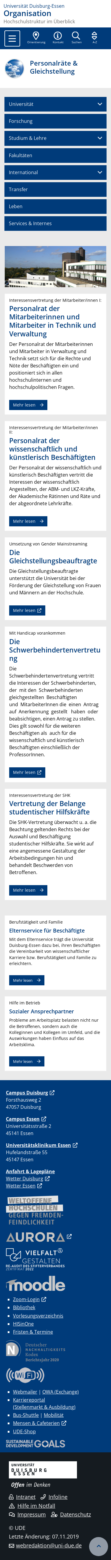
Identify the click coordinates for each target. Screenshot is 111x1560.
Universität (21, 104)
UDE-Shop (24, 1431)
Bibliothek (24, 1307)
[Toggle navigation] (12, 38)
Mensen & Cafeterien (36, 1423)
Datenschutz (71, 1514)
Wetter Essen (21, 1185)
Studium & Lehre (27, 138)
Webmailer (25, 1392)
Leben (15, 206)
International (23, 172)
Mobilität (54, 1415)
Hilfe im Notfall (32, 1505)
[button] (58, 38)
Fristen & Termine (33, 1332)
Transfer (18, 189)
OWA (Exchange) (60, 1392)
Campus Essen (23, 1119)
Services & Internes (30, 223)
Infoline (54, 1496)
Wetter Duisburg (24, 1178)
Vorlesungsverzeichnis (38, 1315)
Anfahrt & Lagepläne (30, 1171)
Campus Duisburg (27, 1092)
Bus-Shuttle (26, 1415)
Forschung (21, 121)
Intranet (22, 1496)
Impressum (27, 1514)
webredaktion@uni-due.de (49, 1545)
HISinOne (23, 1324)
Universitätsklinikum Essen (38, 1145)
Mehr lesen (24, 405)
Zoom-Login (26, 1299)
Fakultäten (20, 155)
